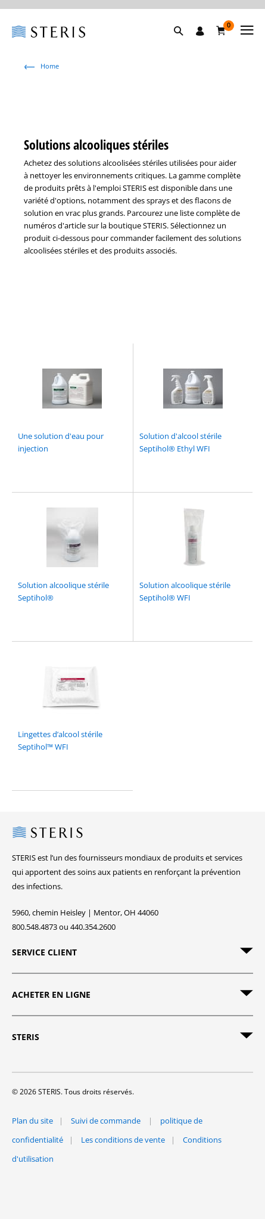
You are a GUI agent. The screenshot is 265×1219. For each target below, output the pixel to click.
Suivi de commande (106, 1120)
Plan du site (32, 1120)
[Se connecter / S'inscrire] (200, 31)
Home (49, 65)
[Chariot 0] (221, 30)
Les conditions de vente (123, 1139)
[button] (184, 45)
